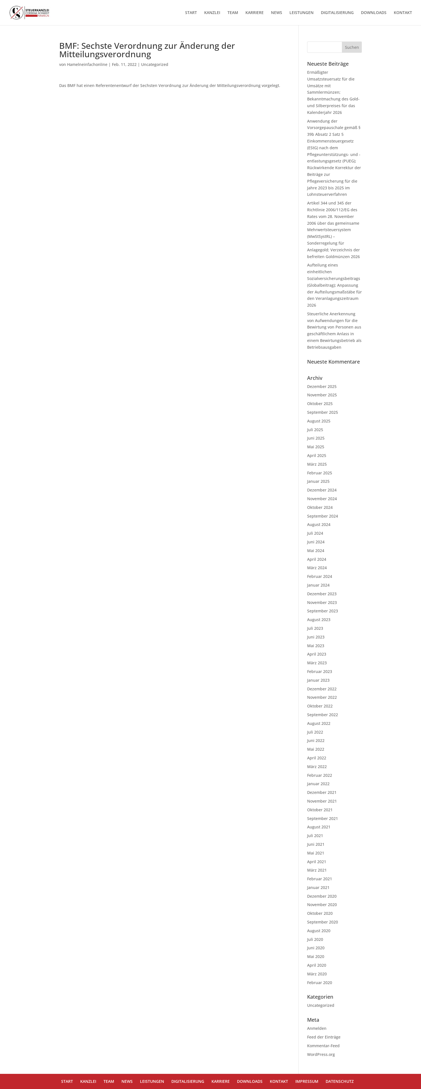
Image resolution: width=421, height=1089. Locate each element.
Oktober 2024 (320, 507)
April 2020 (316, 965)
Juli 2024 (315, 533)
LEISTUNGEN (301, 13)
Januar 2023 (318, 680)
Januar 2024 (318, 585)
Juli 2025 (315, 429)
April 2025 (316, 455)
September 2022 (322, 714)
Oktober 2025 (320, 403)
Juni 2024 (316, 541)
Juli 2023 (315, 628)
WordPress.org (321, 1054)
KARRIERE (254, 13)
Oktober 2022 (320, 706)
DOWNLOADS (374, 13)
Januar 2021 (318, 887)
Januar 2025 (318, 481)
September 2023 (322, 611)
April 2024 (316, 559)
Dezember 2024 (322, 490)
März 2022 (317, 766)
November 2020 (322, 904)
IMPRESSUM (306, 1081)
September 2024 (322, 516)
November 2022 (322, 697)
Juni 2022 (316, 740)
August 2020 (318, 930)
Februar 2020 (319, 982)
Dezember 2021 (322, 792)
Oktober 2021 (320, 809)
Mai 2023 (315, 645)
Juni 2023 (316, 637)
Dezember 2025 (322, 386)
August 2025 (318, 421)
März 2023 (317, 662)
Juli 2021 (315, 835)
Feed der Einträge (324, 1037)
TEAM (232, 13)
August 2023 (318, 619)
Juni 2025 (316, 438)
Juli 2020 (315, 939)
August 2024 (318, 524)
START (191, 13)
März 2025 (317, 464)
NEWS (276, 13)
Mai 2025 (315, 446)
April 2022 (316, 758)
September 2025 (322, 412)
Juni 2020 (316, 947)
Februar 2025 (319, 472)
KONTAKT (403, 13)
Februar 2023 (319, 671)
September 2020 (322, 922)
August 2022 (318, 723)
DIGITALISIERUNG (337, 13)
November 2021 (322, 801)
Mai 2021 (315, 853)
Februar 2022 (319, 775)
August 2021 (318, 827)
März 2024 (317, 567)
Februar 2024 (319, 576)
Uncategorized (154, 64)
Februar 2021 (319, 878)
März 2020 (317, 974)
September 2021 (322, 818)
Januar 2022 (318, 783)
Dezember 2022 (322, 688)
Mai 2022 (315, 749)
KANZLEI (212, 13)
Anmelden (316, 1028)
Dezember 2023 (322, 593)
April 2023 (316, 654)
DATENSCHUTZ (340, 1081)
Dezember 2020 (322, 896)
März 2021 (317, 870)
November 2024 (322, 498)
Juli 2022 (315, 732)
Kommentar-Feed (323, 1045)
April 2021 (316, 861)
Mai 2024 (315, 550)
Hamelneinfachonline (87, 64)
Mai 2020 (315, 956)
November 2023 (322, 602)
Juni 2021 (316, 844)
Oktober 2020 (320, 913)
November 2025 (322, 395)
